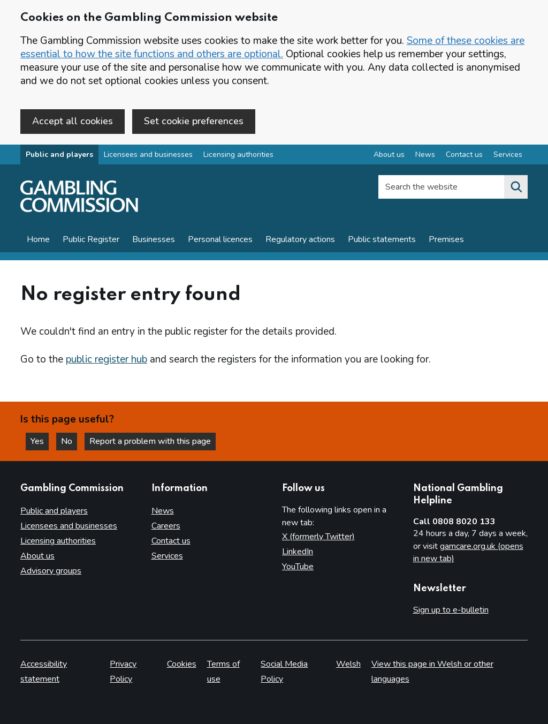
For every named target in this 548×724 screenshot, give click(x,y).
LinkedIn (297, 551)
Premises (446, 239)
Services (167, 556)
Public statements (382, 239)
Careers (165, 526)
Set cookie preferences (193, 121)
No (69, 441)
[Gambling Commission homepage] (79, 209)
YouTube (298, 566)
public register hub (106, 359)
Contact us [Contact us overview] (464, 154)
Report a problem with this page (150, 441)
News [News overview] (425, 154)
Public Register (91, 239)
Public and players (59, 154)
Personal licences (220, 239)
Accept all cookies (72, 121)
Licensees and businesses (148, 154)
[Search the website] (516, 187)
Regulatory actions (300, 239)
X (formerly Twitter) (318, 536)
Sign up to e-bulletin (451, 610)
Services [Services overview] (507, 154)
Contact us (171, 541)
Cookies (181, 664)
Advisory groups (50, 571)
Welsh (348, 664)
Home (38, 239)
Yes (40, 441)
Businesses (153, 239)
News (162, 511)
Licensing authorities (238, 154)
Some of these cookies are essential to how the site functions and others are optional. (272, 47)
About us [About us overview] (389, 154)
